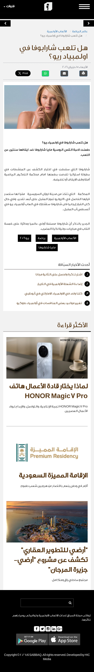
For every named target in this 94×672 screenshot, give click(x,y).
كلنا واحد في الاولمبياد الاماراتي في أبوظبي (57, 293)
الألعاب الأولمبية (57, 31)
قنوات (9, 6)
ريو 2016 (24, 238)
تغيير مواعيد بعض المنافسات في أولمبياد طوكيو (53, 303)
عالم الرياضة (80, 31)
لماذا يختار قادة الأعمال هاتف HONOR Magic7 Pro (48, 391)
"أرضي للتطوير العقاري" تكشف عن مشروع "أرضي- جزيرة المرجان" (51, 560)
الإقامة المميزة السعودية (53, 475)
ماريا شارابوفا (47, 247)
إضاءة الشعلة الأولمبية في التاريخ (64, 284)
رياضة (41, 238)
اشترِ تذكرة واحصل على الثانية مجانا (62, 274)
